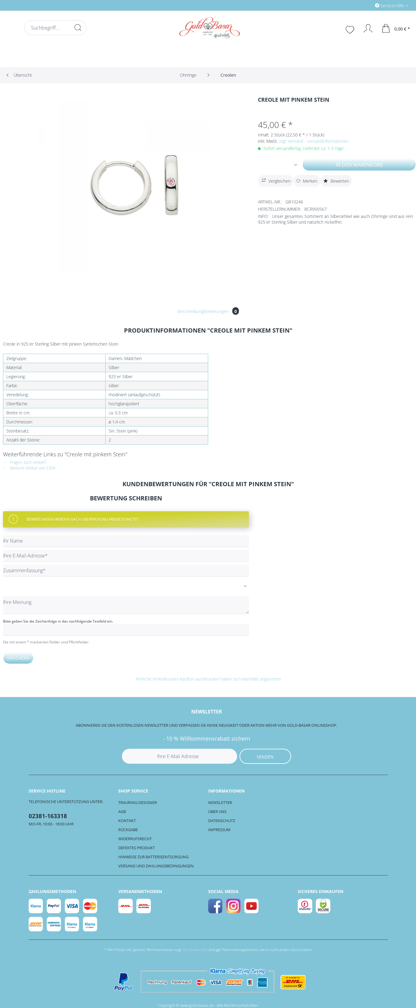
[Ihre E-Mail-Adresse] (126, 556)
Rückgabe (128, 829)
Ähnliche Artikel (149, 679)
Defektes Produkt (136, 847)
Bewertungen (221, 311)
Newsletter (220, 802)
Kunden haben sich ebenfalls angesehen (243, 679)
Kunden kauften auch (184, 679)
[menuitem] (365, 5)
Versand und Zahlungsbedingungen (156, 866)
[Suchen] (77, 27)
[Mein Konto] (365, 28)
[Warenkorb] (396, 28)
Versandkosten (195, 949)
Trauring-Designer (137, 802)
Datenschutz (221, 820)
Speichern (18, 658)
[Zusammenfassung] (126, 570)
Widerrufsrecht (135, 838)
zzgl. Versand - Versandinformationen (314, 141)
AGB (122, 811)
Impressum (219, 829)
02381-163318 (48, 816)
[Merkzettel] (350, 29)
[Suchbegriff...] (55, 27)
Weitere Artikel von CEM (29, 468)
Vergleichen (275, 180)
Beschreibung (190, 311)
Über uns (217, 811)
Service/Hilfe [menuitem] (390, 5)
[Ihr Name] (126, 541)
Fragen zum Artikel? (24, 462)
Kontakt (127, 820)
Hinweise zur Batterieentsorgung (153, 857)
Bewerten (336, 181)
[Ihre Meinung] (126, 605)
